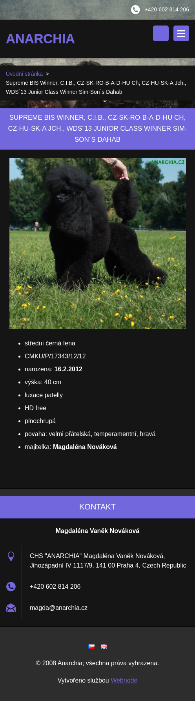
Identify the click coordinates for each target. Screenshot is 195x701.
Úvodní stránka (24, 74)
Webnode (124, 680)
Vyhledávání (161, 33)
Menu (181, 33)
